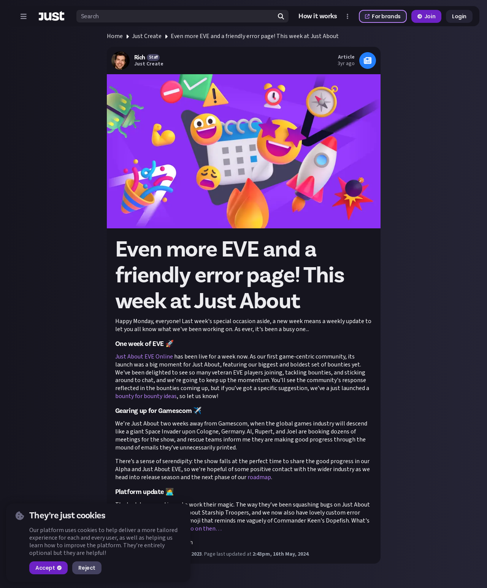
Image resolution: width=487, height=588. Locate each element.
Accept (48, 568)
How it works (317, 16)
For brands (383, 16)
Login (459, 16)
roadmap (259, 477)
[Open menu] (24, 16)
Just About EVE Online (144, 356)
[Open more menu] (347, 16)
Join (426, 16)
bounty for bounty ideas (146, 396)
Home (115, 36)
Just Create (147, 36)
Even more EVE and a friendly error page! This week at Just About (255, 36)
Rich (139, 57)
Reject (86, 568)
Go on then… (204, 528)
